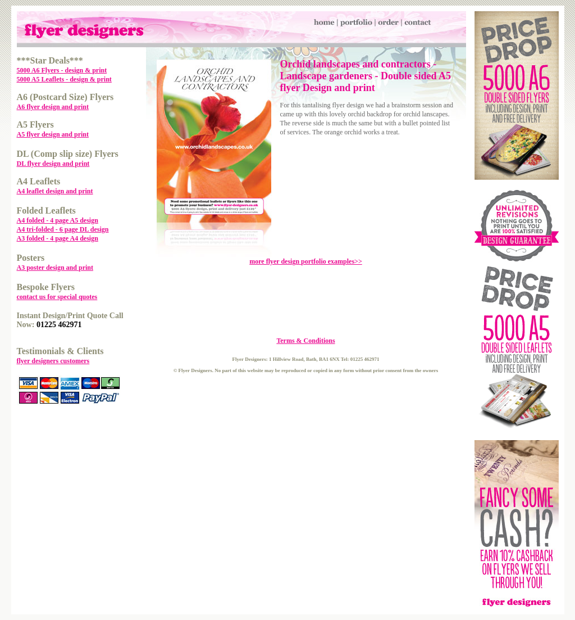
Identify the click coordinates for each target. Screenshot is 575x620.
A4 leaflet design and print (55, 191)
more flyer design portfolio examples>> (305, 261)
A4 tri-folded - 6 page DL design (63, 229)
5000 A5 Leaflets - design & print (64, 79)
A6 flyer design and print (53, 107)
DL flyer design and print (53, 164)
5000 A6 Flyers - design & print (62, 70)
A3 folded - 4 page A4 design (57, 238)
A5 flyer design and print (53, 134)
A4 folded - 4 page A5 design (57, 220)
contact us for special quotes (57, 297)
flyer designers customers (53, 361)
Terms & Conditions (305, 341)
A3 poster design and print (55, 267)
